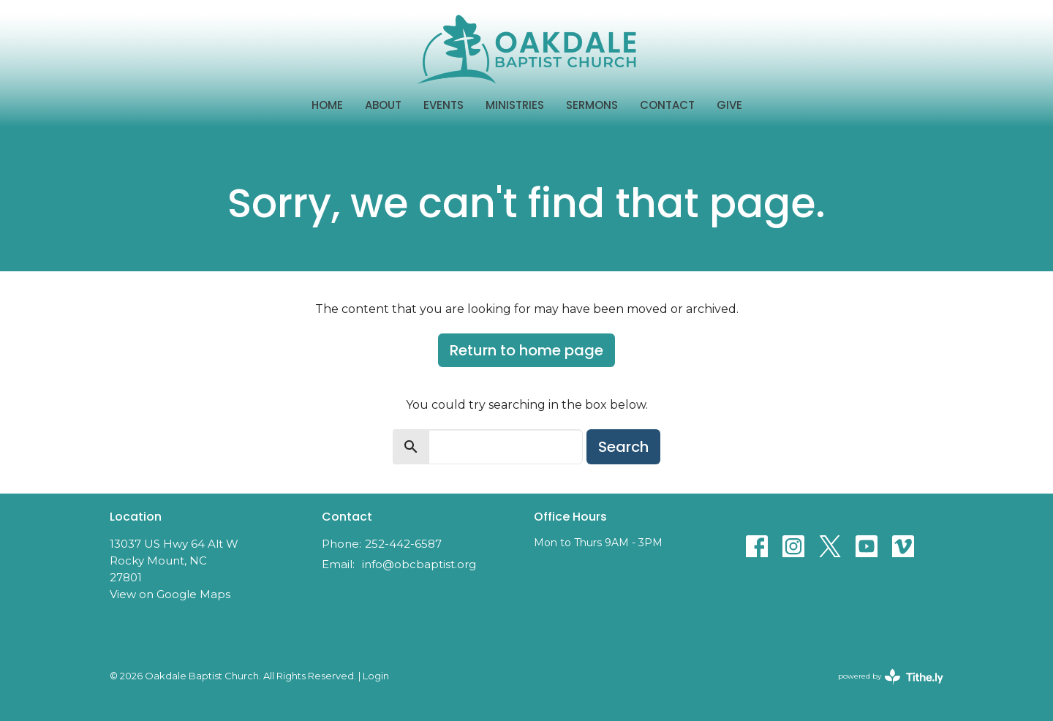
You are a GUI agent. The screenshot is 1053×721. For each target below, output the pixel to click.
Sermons (592, 105)
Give (729, 105)
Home (327, 105)
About (383, 105)
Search (623, 447)
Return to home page (526, 350)
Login (376, 676)
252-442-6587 (403, 544)
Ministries (515, 105)
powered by (890, 676)
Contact (667, 105)
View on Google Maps (170, 594)
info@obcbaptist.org (419, 564)
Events (443, 105)
